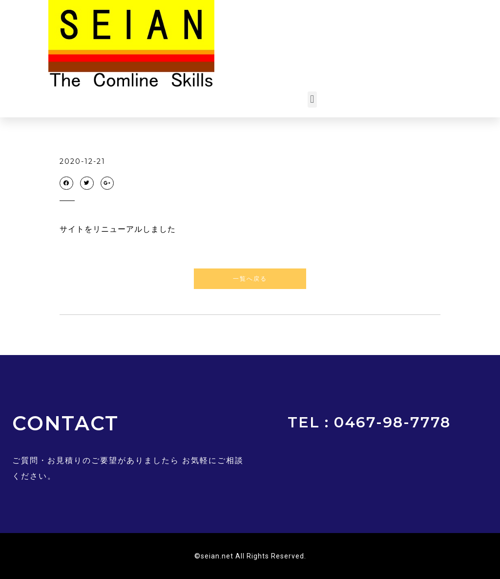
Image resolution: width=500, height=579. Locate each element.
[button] (312, 99)
